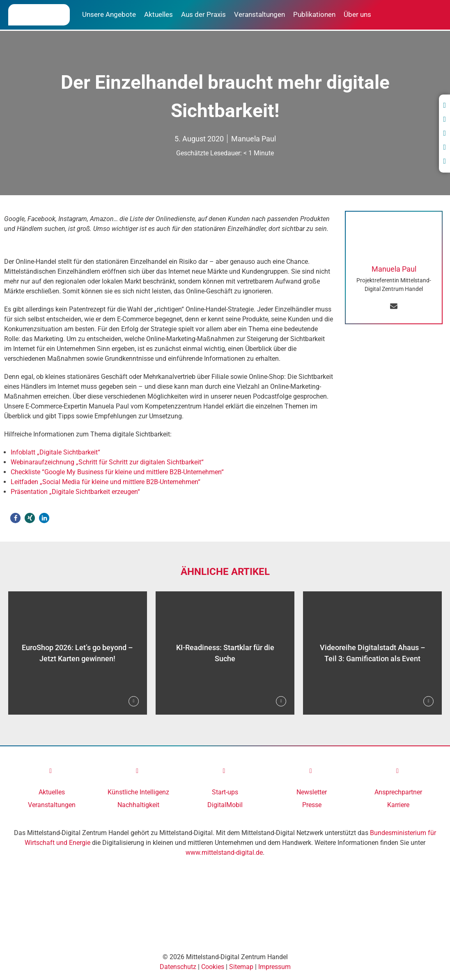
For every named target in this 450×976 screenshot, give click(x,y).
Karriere (398, 805)
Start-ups (225, 792)
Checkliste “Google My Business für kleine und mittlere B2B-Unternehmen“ (117, 472)
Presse (311, 805)
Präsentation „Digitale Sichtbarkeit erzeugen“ (75, 492)
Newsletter (311, 792)
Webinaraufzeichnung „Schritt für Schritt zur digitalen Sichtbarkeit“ (107, 462)
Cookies (212, 967)
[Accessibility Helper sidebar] (10, 966)
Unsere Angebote (109, 14)
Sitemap (241, 967)
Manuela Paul (253, 138)
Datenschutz (178, 967)
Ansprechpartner (398, 792)
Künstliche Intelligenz (138, 792)
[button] (15, 518)
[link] (51, 771)
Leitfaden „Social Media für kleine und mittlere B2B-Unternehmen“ (105, 482)
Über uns (357, 14)
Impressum (274, 967)
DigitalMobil (225, 805)
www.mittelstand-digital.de (224, 852)
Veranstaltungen (259, 14)
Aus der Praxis (203, 14)
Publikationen (314, 14)
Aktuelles (158, 14)
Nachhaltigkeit (138, 805)
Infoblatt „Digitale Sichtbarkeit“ (55, 452)
